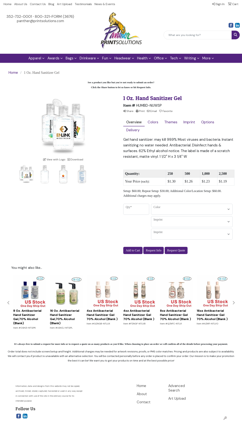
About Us (20, 4)
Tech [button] (174, 58)
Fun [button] (105, 58)
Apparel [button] (34, 58)
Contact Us (38, 4)
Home (8, 4)
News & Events (105, 4)
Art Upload (64, 4)
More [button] (206, 58)
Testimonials (83, 4)
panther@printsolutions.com (40, 21)
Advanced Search (176, 388)
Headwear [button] (122, 58)
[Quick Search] (198, 35)
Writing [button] (190, 58)
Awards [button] (53, 58)
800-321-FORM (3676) (54, 16)
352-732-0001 (19, 16)
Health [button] (142, 58)
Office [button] (159, 58)
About (142, 394)
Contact (143, 402)
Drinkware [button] (88, 58)
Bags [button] (69, 58)
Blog (51, 4)
